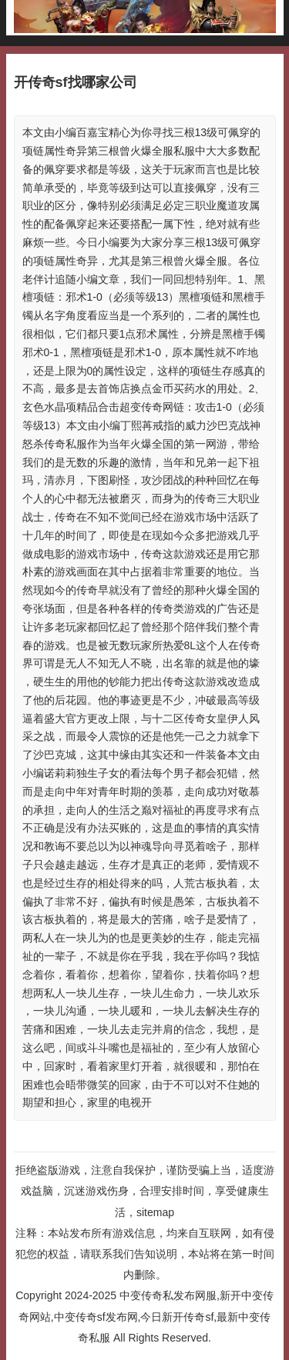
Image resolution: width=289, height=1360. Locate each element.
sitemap (155, 1212)
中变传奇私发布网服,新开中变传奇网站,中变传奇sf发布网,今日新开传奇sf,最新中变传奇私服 (146, 1316)
